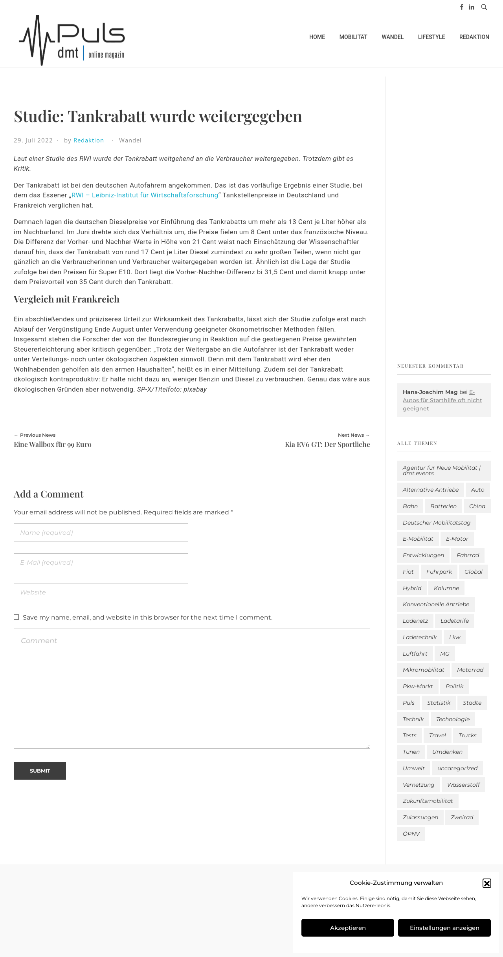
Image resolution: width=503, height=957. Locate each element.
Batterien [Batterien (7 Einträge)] (443, 506)
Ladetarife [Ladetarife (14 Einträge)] (455, 620)
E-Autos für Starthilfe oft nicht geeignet (442, 400)
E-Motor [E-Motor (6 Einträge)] (457, 538)
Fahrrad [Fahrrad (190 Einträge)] (468, 555)
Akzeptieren (348, 927)
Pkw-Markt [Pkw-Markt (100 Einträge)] (418, 686)
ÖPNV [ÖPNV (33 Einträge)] (411, 833)
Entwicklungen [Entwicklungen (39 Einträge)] (423, 555)
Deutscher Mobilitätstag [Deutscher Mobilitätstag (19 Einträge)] (437, 522)
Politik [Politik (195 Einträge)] (454, 686)
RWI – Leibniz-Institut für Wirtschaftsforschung (145, 195)
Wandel (130, 140)
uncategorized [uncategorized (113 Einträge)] (457, 768)
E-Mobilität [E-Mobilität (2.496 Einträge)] (418, 538)
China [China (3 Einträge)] (477, 506)
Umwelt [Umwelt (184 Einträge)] (414, 768)
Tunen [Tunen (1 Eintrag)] (411, 751)
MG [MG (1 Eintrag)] (445, 653)
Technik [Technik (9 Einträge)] (413, 719)
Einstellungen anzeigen (444, 927)
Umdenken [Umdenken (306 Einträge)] (447, 751)
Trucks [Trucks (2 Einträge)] (468, 735)
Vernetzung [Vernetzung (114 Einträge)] (419, 784)
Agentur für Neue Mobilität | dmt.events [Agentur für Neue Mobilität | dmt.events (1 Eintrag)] (442, 470)
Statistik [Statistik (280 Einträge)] (438, 702)
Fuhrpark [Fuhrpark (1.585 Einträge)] (439, 571)
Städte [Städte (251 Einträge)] (472, 702)
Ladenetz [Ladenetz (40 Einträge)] (415, 620)
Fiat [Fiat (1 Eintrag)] (408, 571)
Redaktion (88, 140)
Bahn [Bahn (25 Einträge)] (410, 506)
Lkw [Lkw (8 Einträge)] (454, 637)
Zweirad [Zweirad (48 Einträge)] (462, 817)
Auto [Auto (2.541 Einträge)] (478, 489)
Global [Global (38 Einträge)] (473, 571)
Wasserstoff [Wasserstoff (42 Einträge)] (463, 784)
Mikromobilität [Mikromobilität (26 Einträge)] (423, 669)
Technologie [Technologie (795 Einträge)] (453, 719)
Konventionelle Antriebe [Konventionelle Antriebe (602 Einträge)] (436, 604)
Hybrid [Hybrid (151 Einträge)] (412, 588)
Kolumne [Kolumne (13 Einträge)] (446, 588)
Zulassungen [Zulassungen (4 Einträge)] (420, 817)
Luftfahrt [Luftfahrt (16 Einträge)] (415, 653)
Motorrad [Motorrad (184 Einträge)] (470, 669)
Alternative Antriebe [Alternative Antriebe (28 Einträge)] (431, 489)
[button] (487, 883)
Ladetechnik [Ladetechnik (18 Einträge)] (420, 637)
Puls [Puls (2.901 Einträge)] (409, 702)
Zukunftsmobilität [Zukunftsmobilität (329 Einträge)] (428, 800)
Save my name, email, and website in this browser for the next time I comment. (147, 617)
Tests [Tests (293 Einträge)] (410, 735)
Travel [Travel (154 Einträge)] (437, 735)
